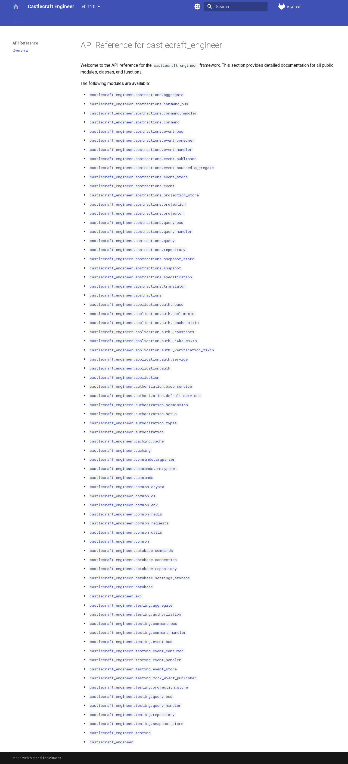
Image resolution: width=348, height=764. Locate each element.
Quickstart (86, 20)
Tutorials (132, 20)
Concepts (110, 20)
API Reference (249, 20)
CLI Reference (219, 20)
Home (18, 20)
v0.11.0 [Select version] (88, 6)
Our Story (37, 20)
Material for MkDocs (45, 758)
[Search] (236, 6)
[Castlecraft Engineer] (15, 6)
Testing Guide (188, 20)
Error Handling (158, 20)
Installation (61, 20)
